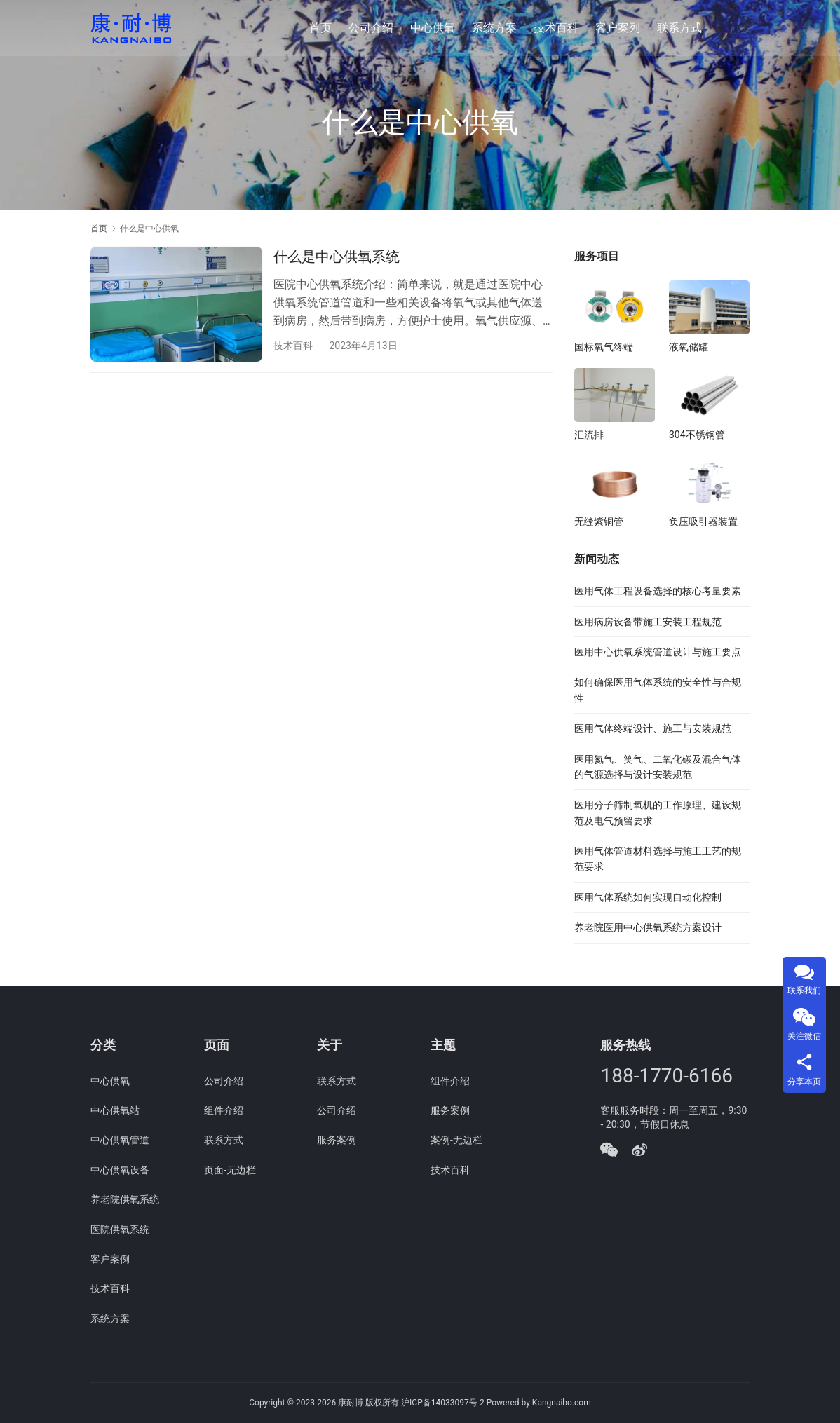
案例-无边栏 (456, 1139)
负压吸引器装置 (703, 521)
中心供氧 (432, 27)
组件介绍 (223, 1110)
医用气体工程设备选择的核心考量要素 (657, 591)
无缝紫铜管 (598, 521)
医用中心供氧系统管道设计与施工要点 (657, 652)
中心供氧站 (115, 1110)
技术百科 (556, 27)
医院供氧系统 (119, 1229)
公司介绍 (370, 27)
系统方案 (494, 27)
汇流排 (589, 434)
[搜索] (743, 27)
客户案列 (617, 27)
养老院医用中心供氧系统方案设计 (648, 927)
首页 (320, 27)
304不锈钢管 (697, 434)
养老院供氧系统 (124, 1199)
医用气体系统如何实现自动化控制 (648, 897)
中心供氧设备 (119, 1170)
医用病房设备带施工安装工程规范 (648, 621)
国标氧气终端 (603, 347)
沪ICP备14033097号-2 (443, 1403)
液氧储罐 (688, 347)
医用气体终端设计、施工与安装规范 (652, 728)
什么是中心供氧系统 (336, 256)
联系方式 (679, 27)
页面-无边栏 (230, 1170)
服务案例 (336, 1139)
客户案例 (110, 1259)
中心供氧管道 (119, 1139)
